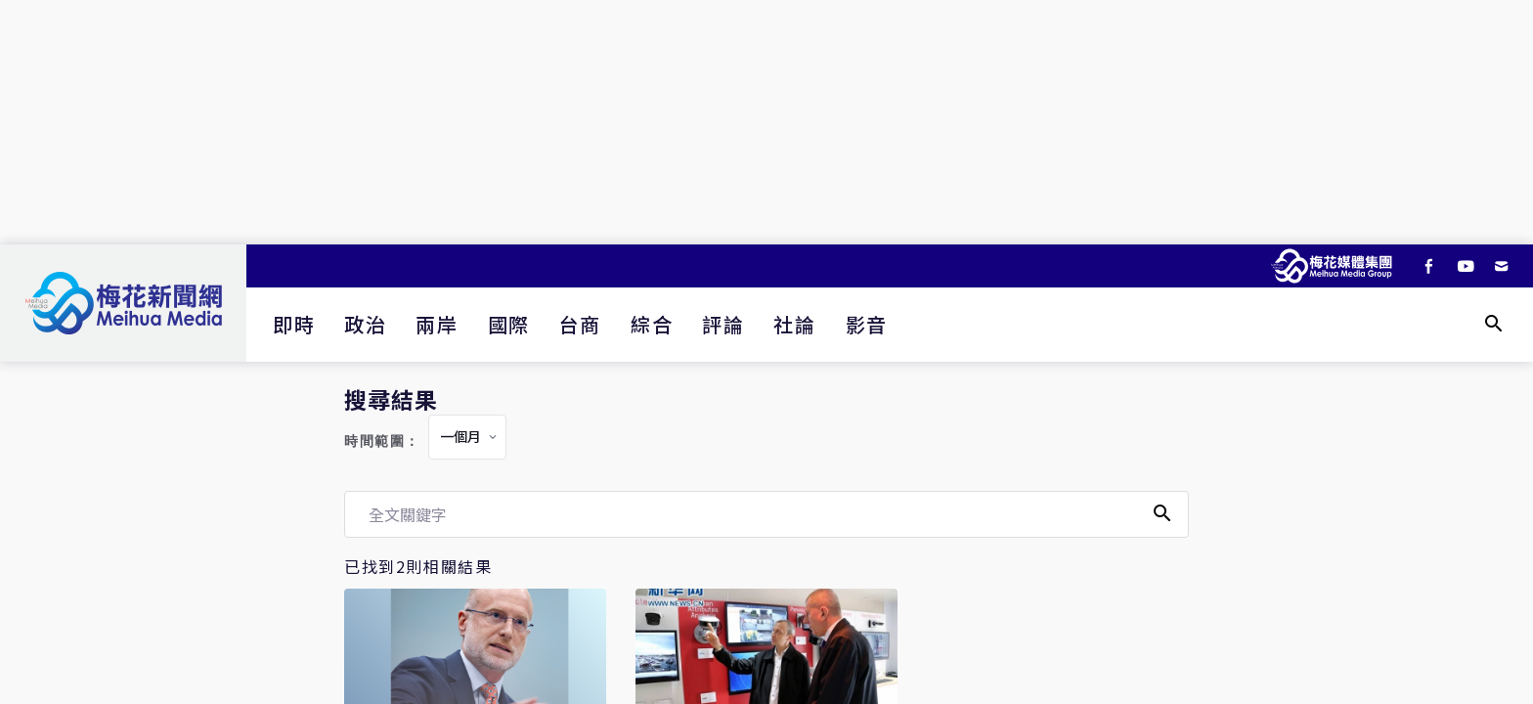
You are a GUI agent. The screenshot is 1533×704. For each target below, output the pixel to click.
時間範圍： (382, 441)
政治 (365, 324)
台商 (580, 324)
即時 (294, 324)
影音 (867, 324)
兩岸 (437, 324)
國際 (509, 324)
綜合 (652, 324)
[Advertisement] (766, 122)
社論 (794, 324)
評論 (723, 324)
